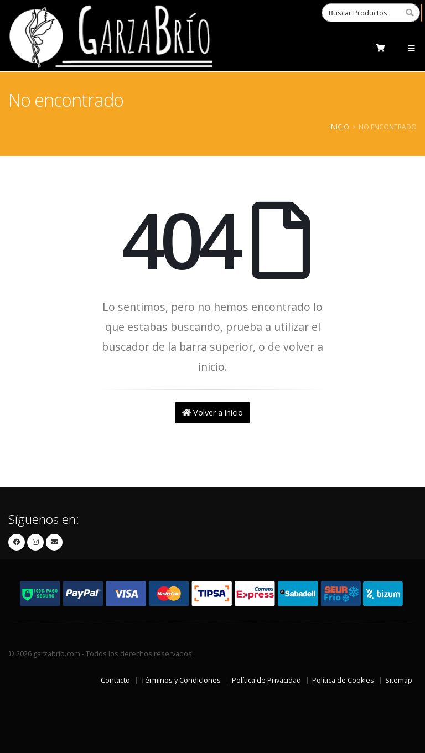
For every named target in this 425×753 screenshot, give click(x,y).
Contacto (115, 680)
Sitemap (398, 680)
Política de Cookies (343, 680)
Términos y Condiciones (181, 680)
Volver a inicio (212, 412)
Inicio (339, 126)
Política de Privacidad (266, 680)
